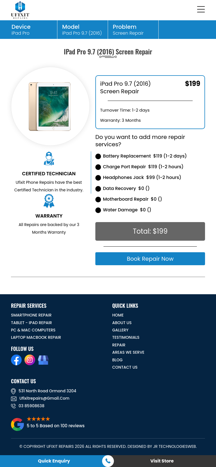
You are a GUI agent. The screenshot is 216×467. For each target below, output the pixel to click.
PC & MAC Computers (33, 330)
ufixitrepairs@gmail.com (40, 398)
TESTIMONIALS (126, 337)
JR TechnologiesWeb (174, 446)
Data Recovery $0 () (122, 188)
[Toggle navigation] (201, 10)
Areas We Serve (128, 352)
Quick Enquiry (54, 461)
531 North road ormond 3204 (43, 391)
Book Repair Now (150, 259)
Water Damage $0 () (123, 210)
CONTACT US (125, 367)
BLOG (117, 360)
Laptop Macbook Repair (36, 337)
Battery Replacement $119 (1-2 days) (141, 156)
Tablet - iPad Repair (31, 323)
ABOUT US (122, 323)
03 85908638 (27, 406)
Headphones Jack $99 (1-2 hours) (138, 177)
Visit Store (162, 461)
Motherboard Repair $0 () (128, 199)
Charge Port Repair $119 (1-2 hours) (139, 166)
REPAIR (118, 345)
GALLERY (120, 330)
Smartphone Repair (31, 315)
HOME (118, 315)
